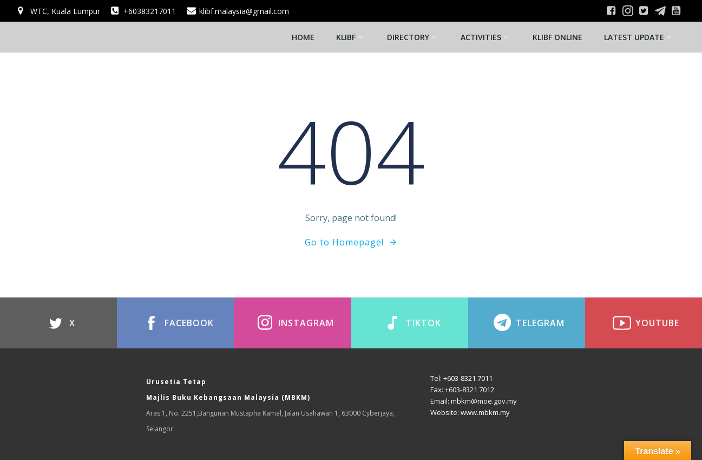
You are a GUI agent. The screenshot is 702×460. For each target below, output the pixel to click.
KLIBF (350, 37)
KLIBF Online (557, 37)
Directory (413, 37)
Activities (486, 37)
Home (303, 37)
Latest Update (639, 37)
